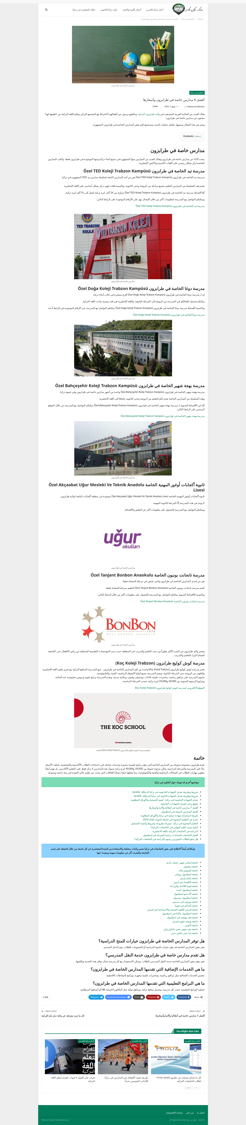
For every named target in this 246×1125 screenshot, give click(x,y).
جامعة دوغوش (191, 866)
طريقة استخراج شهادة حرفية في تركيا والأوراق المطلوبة (169, 815)
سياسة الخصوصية (174, 1112)
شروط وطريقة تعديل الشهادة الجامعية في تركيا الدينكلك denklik (165, 791)
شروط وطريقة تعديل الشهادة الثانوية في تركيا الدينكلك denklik (166, 795)
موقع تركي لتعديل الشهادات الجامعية (179, 803)
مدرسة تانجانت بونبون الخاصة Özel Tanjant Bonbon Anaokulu (172, 601)
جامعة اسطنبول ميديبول (185, 897)
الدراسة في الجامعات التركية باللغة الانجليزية (175, 831)
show (197, 136)
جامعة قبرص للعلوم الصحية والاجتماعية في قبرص (172, 909)
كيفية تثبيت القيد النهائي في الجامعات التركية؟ (174, 827)
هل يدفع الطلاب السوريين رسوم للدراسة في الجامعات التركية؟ (166, 838)
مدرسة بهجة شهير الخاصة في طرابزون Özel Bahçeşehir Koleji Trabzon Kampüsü (163, 415)
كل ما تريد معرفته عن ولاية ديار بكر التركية (62, 1015)
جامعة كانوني (191, 925)
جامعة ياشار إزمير (189, 878)
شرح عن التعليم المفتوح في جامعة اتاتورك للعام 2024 (170, 819)
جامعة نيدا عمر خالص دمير (184, 933)
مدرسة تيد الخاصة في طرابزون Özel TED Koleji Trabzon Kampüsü (170, 205)
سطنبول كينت (183, 889)
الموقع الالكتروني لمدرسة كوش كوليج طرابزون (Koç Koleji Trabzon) (170, 687)
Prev (197, 1088)
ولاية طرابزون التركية (149, 113)
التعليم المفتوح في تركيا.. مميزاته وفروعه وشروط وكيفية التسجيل (164, 823)
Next (188, 1088)
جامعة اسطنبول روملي (186, 874)
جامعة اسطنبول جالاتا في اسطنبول (180, 913)
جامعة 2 (193, 893)
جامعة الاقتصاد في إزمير (186, 882)
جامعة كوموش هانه (188, 870)
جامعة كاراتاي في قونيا (186, 905)
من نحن (190, 1112)
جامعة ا (194, 889)
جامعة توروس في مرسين (185, 901)
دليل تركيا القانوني (108, 9)
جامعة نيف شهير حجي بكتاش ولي (181, 929)
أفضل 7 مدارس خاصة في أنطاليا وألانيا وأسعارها (173, 807)
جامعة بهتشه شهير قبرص (185, 921)
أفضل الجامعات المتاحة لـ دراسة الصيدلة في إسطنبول (170, 835)
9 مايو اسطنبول (182, 893)
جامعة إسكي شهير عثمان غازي (182, 862)
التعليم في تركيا (196, 92)
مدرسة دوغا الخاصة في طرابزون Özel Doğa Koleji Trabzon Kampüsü (169, 314)
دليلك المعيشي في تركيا (84, 9)
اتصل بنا (201, 1112)
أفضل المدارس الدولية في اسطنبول (179, 811)
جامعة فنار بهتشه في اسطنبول (182, 917)
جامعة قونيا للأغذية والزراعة (184, 885)
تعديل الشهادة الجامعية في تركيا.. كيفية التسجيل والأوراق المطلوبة (164, 799)
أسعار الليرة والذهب (131, 9)
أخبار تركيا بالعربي (154, 9)
